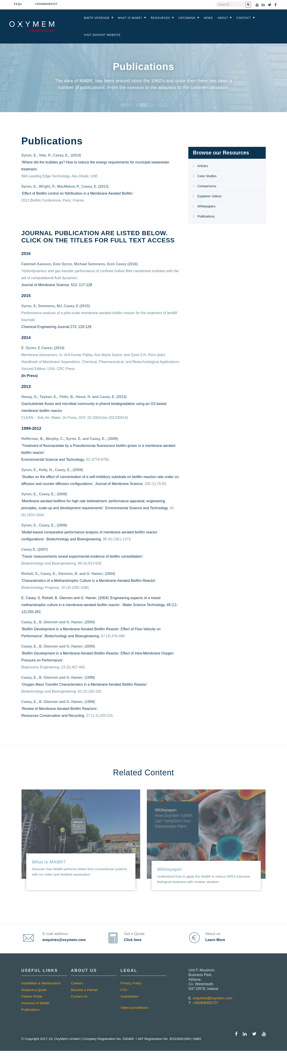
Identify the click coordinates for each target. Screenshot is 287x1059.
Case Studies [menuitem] (207, 176)
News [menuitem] (208, 18)
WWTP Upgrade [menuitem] (97, 18)
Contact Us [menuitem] (79, 1004)
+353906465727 (205, 1011)
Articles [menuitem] (202, 166)
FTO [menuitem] (124, 998)
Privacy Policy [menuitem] (131, 991)
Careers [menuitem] (77, 991)
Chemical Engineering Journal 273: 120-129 (56, 327)
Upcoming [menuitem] (187, 18)
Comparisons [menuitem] (207, 186)
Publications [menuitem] (206, 216)
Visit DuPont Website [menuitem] (102, 35)
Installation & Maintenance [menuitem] (41, 991)
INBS (196, 1047)
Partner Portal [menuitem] (31, 1004)
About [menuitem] (222, 18)
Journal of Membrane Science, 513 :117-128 (56, 285)
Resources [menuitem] (160, 18)
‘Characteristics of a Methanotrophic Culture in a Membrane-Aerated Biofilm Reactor (88, 581)
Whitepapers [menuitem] (206, 206)
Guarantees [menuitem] (129, 1004)
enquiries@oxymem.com (66, 944)
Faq (18, 4)
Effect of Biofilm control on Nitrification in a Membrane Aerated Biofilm (77, 193)
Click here (135, 944)
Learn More (217, 944)
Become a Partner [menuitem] (84, 998)
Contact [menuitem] (243, 18)
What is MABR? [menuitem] (130, 18)
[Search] (248, 5)
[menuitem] (144, 1009)
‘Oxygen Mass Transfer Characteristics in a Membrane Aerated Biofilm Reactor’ (84, 684)
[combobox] (230, 4)
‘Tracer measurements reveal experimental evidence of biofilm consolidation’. (82, 556)
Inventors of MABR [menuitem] (35, 1011)
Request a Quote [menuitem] (34, 998)
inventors (136, 87)
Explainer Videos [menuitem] (209, 196)
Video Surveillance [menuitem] (134, 1015)
